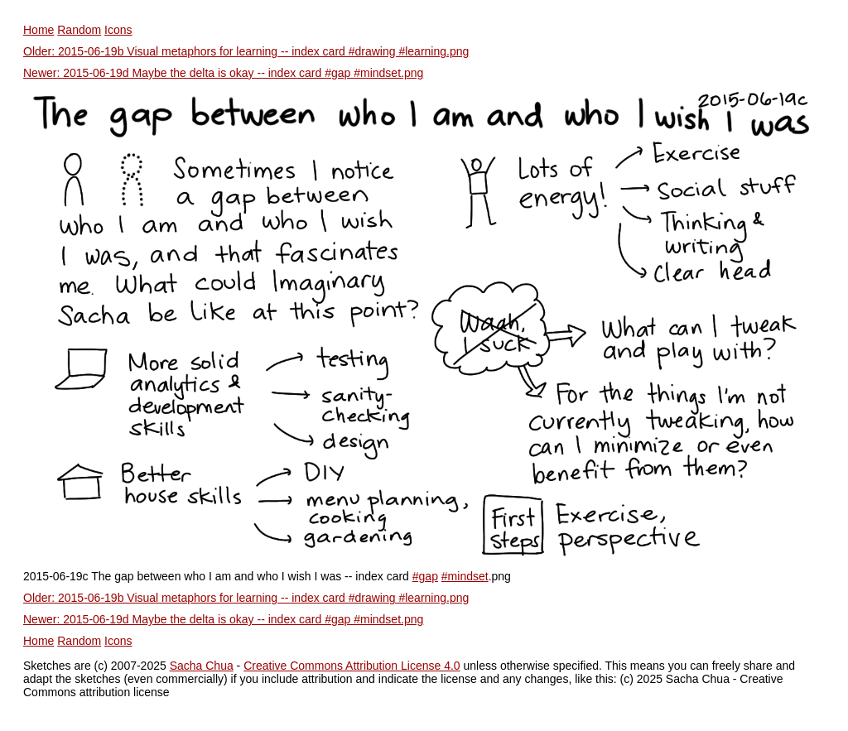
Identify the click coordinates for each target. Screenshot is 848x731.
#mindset (465, 576)
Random (79, 29)
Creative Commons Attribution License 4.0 (351, 665)
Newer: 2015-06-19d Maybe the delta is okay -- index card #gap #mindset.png (223, 72)
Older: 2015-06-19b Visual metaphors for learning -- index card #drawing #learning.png (246, 51)
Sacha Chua (202, 665)
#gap (425, 576)
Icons (118, 29)
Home (38, 29)
